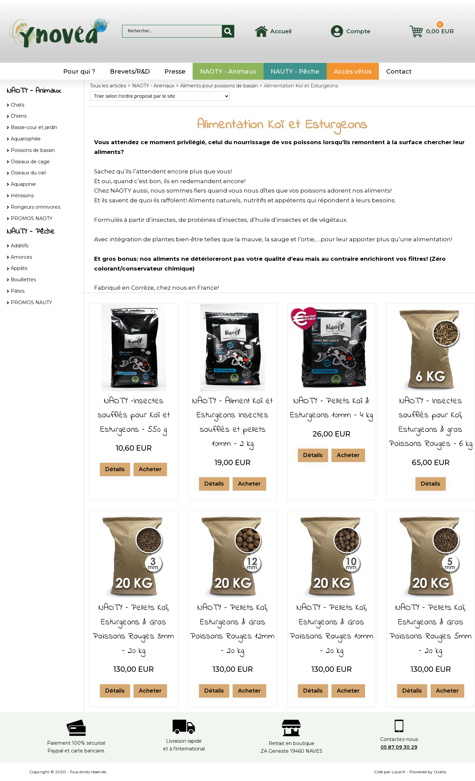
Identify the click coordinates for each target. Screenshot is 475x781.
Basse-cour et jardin (34, 127)
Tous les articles (108, 86)
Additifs (19, 246)
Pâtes (18, 291)
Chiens (19, 116)
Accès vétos (352, 71)
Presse (175, 71)
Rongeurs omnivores (35, 207)
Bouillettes (23, 280)
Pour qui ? (79, 71)
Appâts (19, 268)
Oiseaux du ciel (28, 173)
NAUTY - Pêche (295, 71)
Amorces (21, 257)
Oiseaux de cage (30, 162)
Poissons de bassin (33, 150)
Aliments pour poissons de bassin (219, 86)
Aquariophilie (26, 139)
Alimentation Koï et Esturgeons (301, 86)
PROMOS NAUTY (31, 302)
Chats (17, 105)
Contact (399, 71)
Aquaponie (23, 184)
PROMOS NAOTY (31, 218)
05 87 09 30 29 (399, 747)
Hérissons (22, 196)
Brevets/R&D (130, 71)
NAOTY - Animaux (228, 71)
